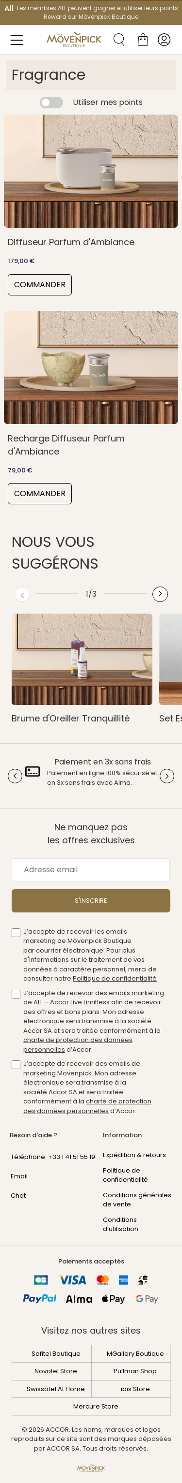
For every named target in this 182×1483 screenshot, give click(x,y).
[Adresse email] (91, 869)
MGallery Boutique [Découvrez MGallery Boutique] (135, 1353)
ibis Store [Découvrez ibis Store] (135, 1389)
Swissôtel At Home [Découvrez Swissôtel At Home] (56, 1389)
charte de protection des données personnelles (87, 1106)
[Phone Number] (50, 1154)
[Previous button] (22, 594)
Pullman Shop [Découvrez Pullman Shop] (135, 1371)
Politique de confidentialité (115, 978)
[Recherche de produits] (115, 39)
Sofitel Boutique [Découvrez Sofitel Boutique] (56, 1353)
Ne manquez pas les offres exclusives (91, 833)
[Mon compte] (164, 39)
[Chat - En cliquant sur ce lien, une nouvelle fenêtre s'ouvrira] (50, 1193)
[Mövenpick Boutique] (74, 39)
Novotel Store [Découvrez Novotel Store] (55, 1371)
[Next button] (160, 594)
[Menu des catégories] (19, 39)
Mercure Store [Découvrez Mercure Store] (95, 1406)
